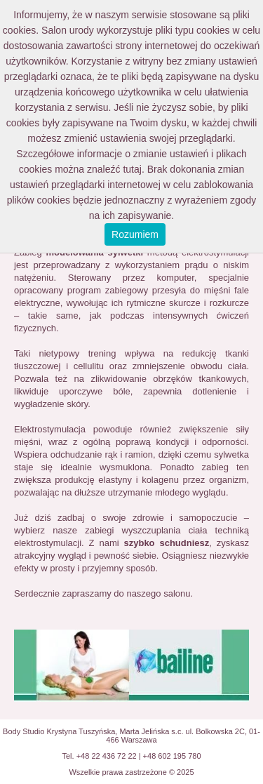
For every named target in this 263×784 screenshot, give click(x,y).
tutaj (132, 169)
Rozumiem (135, 234)
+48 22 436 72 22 (106, 756)
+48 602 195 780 (172, 756)
